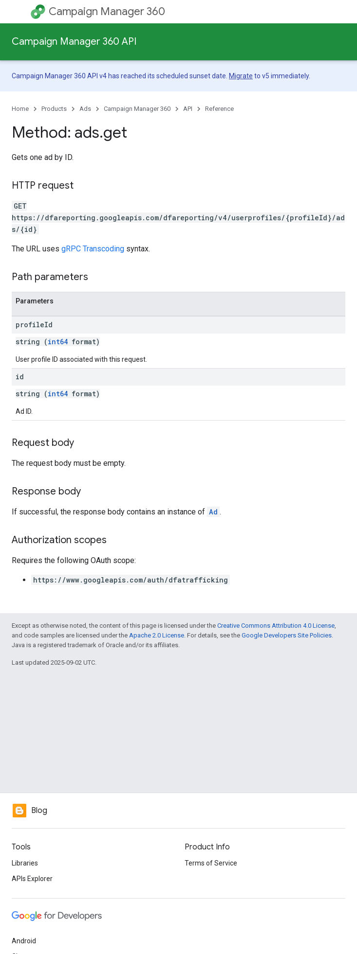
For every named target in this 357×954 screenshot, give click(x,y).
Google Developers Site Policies (287, 635)
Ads (85, 108)
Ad (213, 511)
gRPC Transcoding (92, 248)
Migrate (241, 76)
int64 (58, 341)
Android (24, 941)
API (187, 108)
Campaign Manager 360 (107, 11)
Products (54, 108)
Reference (219, 108)
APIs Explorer (32, 879)
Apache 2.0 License (156, 635)
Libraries (25, 863)
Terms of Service (211, 863)
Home (20, 108)
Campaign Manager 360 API (74, 41)
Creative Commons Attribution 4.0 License (276, 625)
